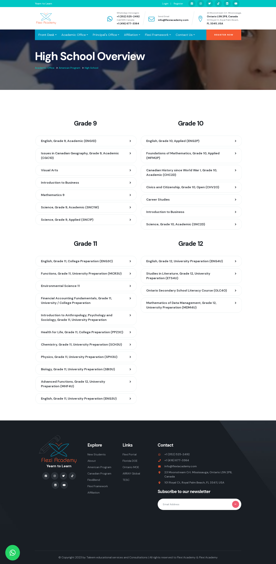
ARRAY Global (131, 473)
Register (178, 3)
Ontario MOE (131, 467)
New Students (96, 454)
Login (165, 3)
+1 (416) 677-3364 (128, 23)
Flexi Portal (130, 454)
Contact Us (184, 35)
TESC (126, 480)
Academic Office (73, 35)
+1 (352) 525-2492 (128, 16)
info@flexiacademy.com (173, 20)
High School (91, 67)
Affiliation (131, 35)
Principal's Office (105, 35)
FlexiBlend (93, 480)
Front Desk (46, 35)
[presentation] (184, 520)
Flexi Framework (157, 35)
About (91, 461)
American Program (69, 67)
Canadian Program (99, 473)
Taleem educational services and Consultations (116, 557)
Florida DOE (130, 461)
